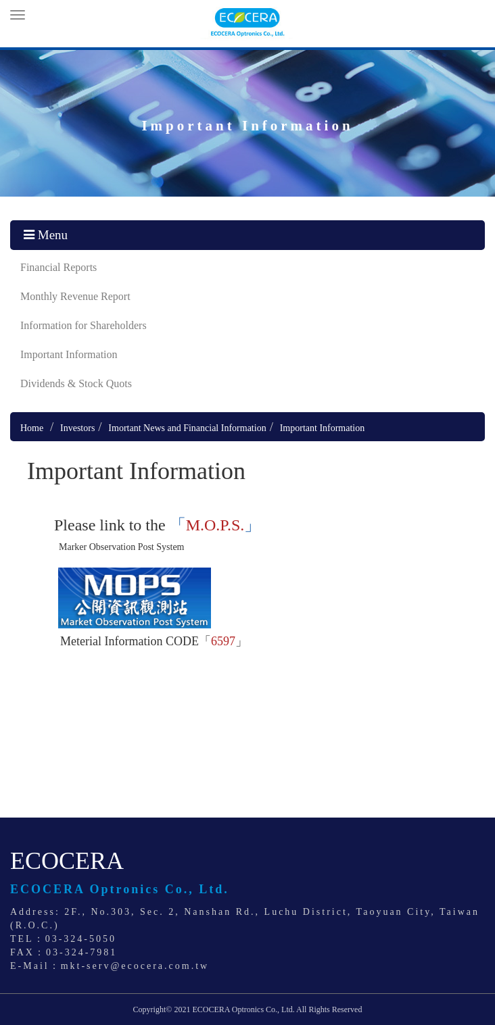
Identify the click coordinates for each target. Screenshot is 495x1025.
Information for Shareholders (83, 325)
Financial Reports (58, 267)
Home (31, 428)
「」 (215, 525)
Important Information (69, 354)
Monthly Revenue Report (75, 296)
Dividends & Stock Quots (76, 383)
